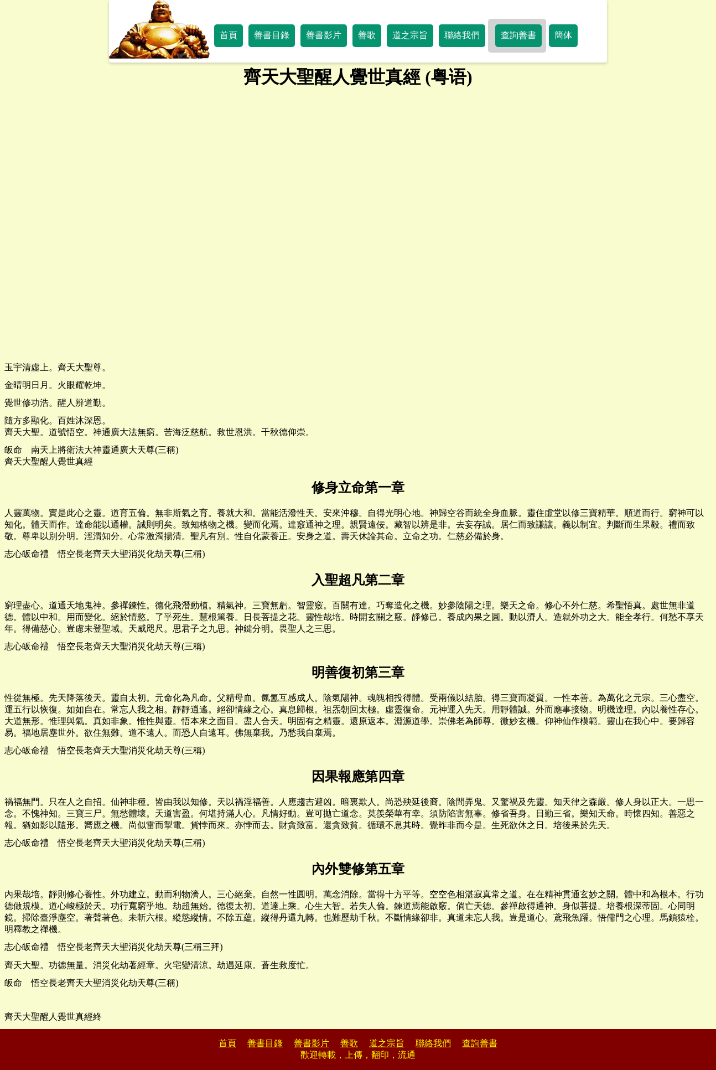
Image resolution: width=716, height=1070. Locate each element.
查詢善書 (518, 35)
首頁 (228, 35)
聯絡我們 (462, 35)
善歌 (367, 35)
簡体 (563, 35)
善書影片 (323, 35)
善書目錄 (271, 35)
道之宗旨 (410, 35)
